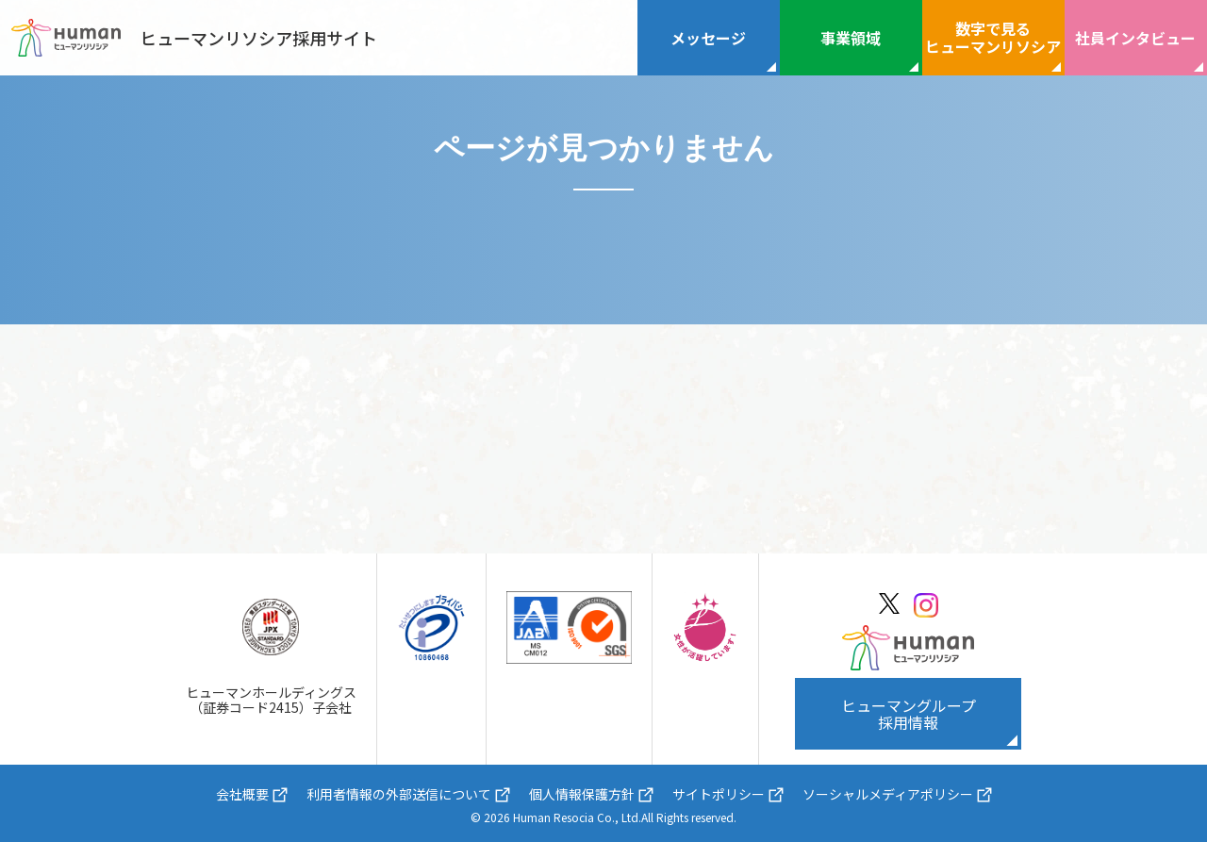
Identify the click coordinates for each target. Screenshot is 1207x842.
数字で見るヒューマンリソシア (993, 37)
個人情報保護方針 (582, 794)
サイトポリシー (718, 794)
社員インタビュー (1135, 37)
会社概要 (242, 794)
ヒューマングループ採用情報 (908, 714)
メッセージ (708, 37)
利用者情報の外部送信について (398, 794)
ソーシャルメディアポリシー (887, 794)
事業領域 (850, 37)
